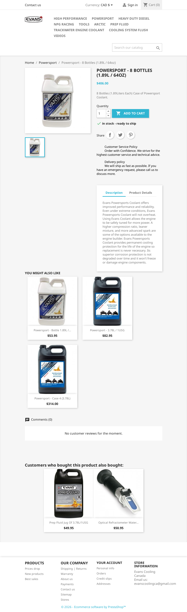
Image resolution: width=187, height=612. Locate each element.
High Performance (70, 18)
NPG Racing (64, 24)
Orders (101, 573)
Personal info (105, 568)
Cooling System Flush (128, 30)
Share (110, 135)
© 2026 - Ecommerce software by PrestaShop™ (93, 607)
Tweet (120, 135)
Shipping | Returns (74, 568)
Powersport (103, 18)
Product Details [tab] (140, 193)
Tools (84, 24)
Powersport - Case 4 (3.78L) (52, 398)
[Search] (137, 47)
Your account (109, 563)
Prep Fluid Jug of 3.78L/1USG (68, 522)
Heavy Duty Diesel (134, 18)
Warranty (67, 574)
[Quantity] (101, 113)
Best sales (31, 579)
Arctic (100, 24)
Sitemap (66, 594)
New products (34, 574)
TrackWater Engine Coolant (79, 30)
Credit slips (104, 578)
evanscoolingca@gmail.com (155, 583)
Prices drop (32, 568)
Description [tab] (114, 193)
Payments (67, 584)
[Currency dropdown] (107, 5)
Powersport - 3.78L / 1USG (107, 330)
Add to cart (130, 113)
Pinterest (131, 135)
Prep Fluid (119, 24)
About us (67, 579)
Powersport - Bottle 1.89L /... (52, 330)
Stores (65, 599)
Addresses (104, 584)
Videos (60, 36)
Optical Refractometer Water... (118, 522)
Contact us (33, 5)
